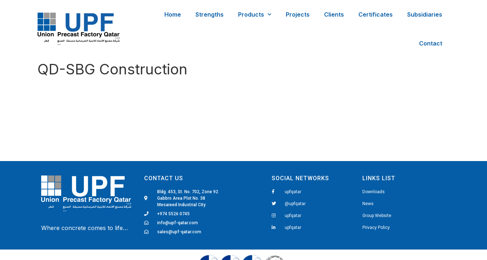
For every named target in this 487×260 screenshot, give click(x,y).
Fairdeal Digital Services (72, 212)
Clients (334, 14)
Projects (298, 14)
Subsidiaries (424, 14)
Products (254, 14)
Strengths (209, 14)
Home (172, 14)
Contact (430, 43)
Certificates (375, 14)
